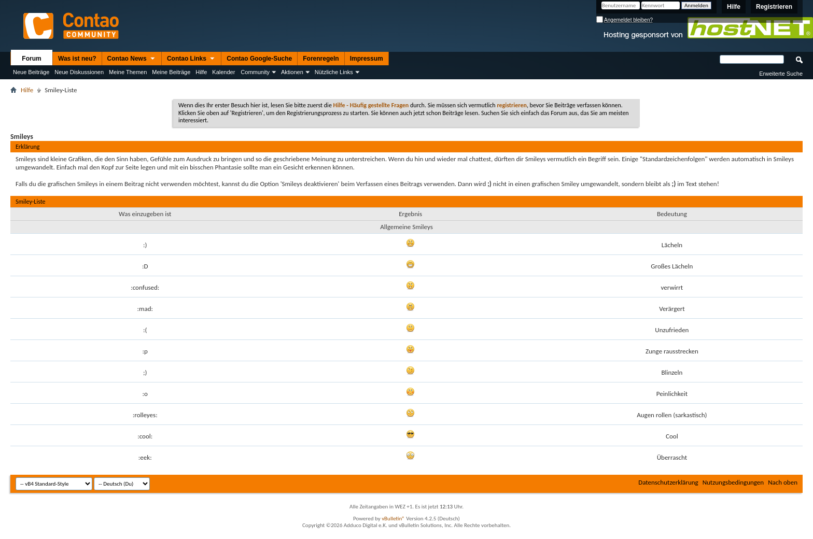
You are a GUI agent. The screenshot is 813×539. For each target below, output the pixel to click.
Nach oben (782, 482)
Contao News (131, 59)
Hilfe (733, 6)
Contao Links (191, 59)
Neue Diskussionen (79, 72)
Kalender (223, 72)
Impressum (366, 58)
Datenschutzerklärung (668, 482)
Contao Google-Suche (259, 58)
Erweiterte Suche (781, 73)
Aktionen (292, 72)
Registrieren (774, 6)
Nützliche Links (334, 72)
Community (255, 72)
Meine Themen (128, 72)
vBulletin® (393, 518)
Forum (31, 58)
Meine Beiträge (171, 72)
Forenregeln (321, 58)
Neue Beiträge (31, 72)
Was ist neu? (77, 58)
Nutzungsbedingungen (733, 482)
